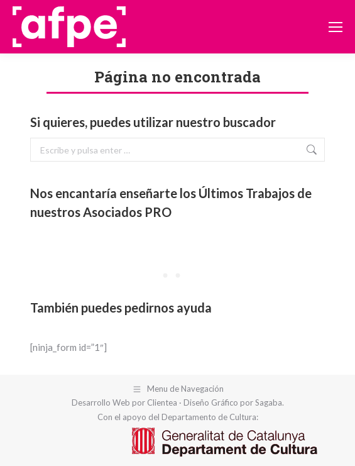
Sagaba (268, 402)
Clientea (162, 402)
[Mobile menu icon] (335, 27)
